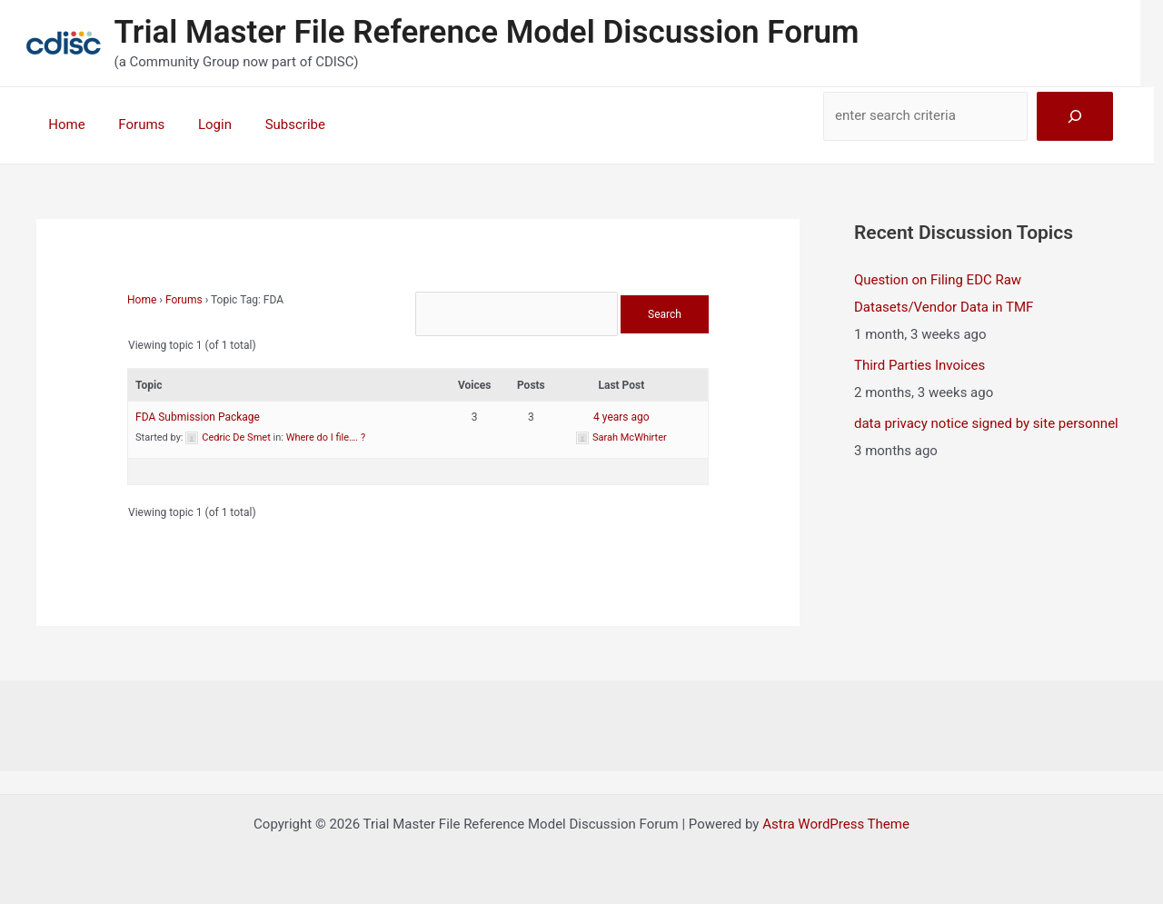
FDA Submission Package (197, 417)
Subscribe (273, 124)
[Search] (1075, 116)
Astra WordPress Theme (836, 824)
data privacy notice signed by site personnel (986, 423)
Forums (132, 124)
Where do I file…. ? (326, 437)
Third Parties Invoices (919, 365)
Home (63, 124)
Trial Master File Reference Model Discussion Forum (487, 32)
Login (199, 124)
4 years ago (621, 417)
